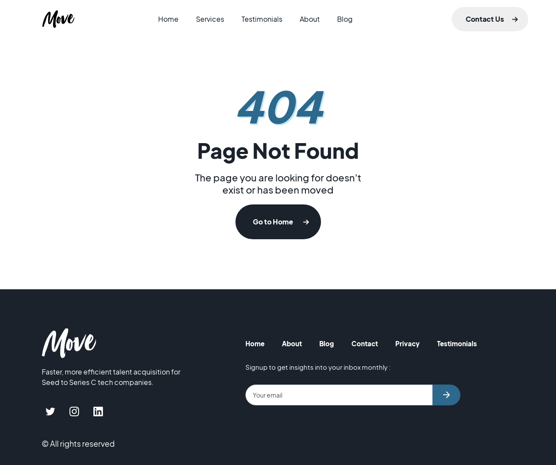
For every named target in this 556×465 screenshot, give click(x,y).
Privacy (407, 343)
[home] (58, 19)
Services (210, 18)
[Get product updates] (339, 395)
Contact (364, 343)
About (310, 18)
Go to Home (273, 221)
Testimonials (262, 18)
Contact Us (485, 18)
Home (168, 18)
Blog (345, 18)
